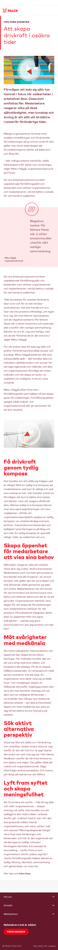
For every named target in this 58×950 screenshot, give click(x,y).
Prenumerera (16, 931)
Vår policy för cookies (44, 946)
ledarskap (24, 873)
